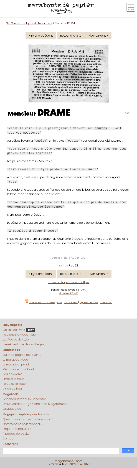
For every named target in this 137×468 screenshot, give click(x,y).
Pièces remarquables (40, 302)
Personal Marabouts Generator (24, 399)
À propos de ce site (16, 434)
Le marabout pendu (17, 364)
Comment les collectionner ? (22, 424)
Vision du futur (13, 388)
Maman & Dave (79, 464)
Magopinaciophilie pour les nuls (26, 414)
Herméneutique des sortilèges (23, 344)
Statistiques (71, 302)
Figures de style (89, 302)
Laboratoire (11, 350)
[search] (60, 451)
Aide (59, 302)
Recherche (10, 444)
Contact (8, 438)
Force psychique (14, 384)
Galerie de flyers (19, 330)
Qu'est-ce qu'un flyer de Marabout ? (28, 419)
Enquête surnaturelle (17, 429)
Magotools (11, 394)
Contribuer (106, 302)
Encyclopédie (12, 325)
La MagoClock (12, 409)
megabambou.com (68, 461)
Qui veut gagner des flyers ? (22, 355)
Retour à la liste (70, 36)
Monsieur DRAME (68, 293)
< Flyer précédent (41, 36)
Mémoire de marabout (18, 369)
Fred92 (73, 265)
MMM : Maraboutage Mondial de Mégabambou (35, 404)
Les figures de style (16, 339)
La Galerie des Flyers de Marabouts (29, 23)
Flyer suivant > (98, 36)
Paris (126, 113)
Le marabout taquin (16, 360)
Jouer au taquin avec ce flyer (68, 282)
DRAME (53, 112)
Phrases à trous (13, 379)
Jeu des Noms (12, 374)
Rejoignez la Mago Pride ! (20, 335)
